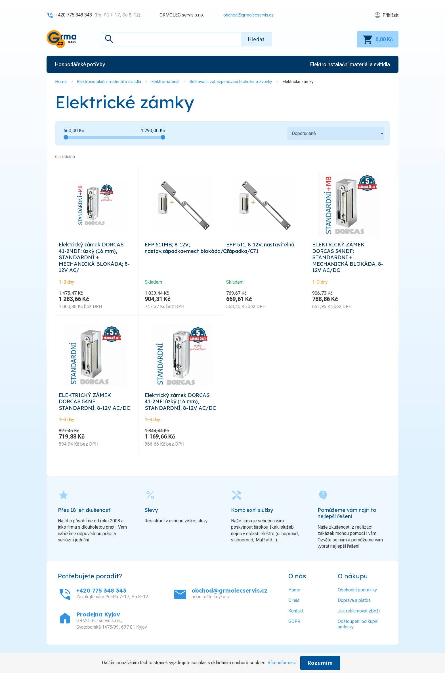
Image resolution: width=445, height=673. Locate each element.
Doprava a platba (354, 611)
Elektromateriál (165, 81)
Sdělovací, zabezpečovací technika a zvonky (231, 81)
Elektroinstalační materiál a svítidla (109, 81)
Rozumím (320, 663)
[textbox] (187, 39)
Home (61, 81)
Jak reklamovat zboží (359, 622)
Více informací (282, 662)
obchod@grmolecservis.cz (247, 15)
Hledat (256, 39)
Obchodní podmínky (357, 601)
